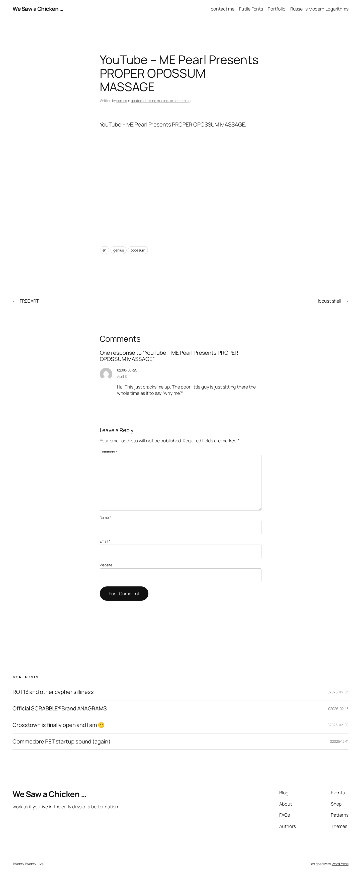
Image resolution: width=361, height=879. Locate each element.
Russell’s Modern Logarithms (319, 9)
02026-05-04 (337, 692)
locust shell (329, 301)
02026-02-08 (337, 724)
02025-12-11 (339, 741)
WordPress (340, 863)
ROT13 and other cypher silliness (53, 692)
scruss (121, 100)
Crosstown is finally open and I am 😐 (59, 725)
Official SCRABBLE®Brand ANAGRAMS (60, 708)
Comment (109, 451)
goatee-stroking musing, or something (160, 100)
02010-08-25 (127, 370)
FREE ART (29, 301)
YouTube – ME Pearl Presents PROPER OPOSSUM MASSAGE (172, 124)
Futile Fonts (251, 9)
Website (106, 565)
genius (118, 250)
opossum (138, 250)
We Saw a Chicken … (38, 9)
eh (105, 250)
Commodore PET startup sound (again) (62, 741)
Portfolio (276, 9)
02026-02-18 (338, 708)
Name (105, 517)
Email (105, 541)
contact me (222, 9)
